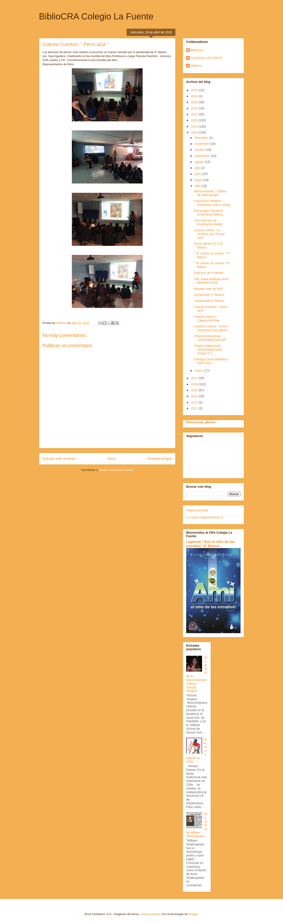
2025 (195, 90)
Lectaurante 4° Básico (209, 300)
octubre (200, 149)
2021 (195, 114)
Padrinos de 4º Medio (209, 273)
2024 (195, 96)
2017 (195, 378)
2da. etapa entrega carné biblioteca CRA (211, 281)
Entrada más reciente (58, 459)
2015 (195, 390)
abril (198, 186)
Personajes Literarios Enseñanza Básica (208, 212)
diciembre (202, 138)
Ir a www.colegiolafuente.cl (204, 517)
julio (198, 168)
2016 (195, 384)
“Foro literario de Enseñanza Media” (208, 222)
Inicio (111, 459)
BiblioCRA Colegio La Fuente (96, 16)
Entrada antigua (160, 459)
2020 (195, 120)
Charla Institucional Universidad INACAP (210, 338)
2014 (195, 396)
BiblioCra (197, 50)
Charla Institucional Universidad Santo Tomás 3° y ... (208, 349)
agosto (200, 162)
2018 (195, 132)
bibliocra (196, 65)
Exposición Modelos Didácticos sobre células (212, 202)
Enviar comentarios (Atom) (116, 470)
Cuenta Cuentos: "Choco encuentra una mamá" (211, 328)
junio (198, 174)
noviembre (202, 143)
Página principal (197, 510)
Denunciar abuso (201, 422)
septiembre (203, 156)
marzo (199, 370)
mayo (199, 180)
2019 (195, 126)
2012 (195, 402)
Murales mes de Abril (208, 288)
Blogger (193, 914)
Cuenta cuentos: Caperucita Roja (206, 318)
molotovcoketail (150, 914)
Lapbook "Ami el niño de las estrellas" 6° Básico (210, 544)
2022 (195, 108)
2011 (195, 408)
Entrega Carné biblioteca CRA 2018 (211, 361)
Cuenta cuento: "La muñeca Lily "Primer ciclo (209, 233)
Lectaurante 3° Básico (209, 294)
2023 (195, 102)
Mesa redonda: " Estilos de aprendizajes (210, 193)
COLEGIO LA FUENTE (206, 58)
